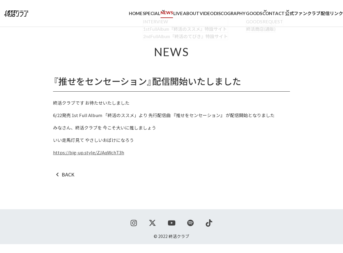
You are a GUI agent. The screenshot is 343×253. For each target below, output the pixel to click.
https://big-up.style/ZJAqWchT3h (88, 161)
